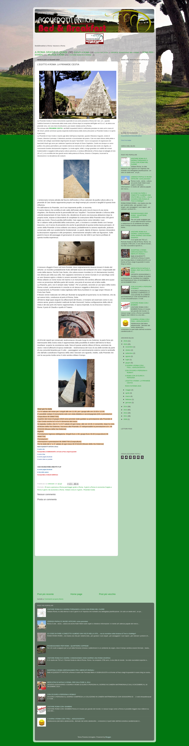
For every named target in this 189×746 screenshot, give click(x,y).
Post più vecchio (107, 594)
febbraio (128, 399)
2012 (126, 413)
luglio (127, 359)
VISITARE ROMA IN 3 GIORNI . (80, 55)
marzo (127, 396)
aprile (127, 393)
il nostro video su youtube (44, 459)
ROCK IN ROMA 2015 (133, 386)
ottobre (128, 350)
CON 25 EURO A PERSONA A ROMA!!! (61, 694)
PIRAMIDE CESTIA (56, 128)
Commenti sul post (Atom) (53, 599)
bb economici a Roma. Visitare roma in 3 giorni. (65, 490)
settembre (129, 353)
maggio (128, 390)
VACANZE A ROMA (55, 55)
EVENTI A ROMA (81, 52)
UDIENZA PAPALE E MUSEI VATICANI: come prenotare (141, 178)
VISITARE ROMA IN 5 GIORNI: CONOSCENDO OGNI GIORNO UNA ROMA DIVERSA (141, 234)
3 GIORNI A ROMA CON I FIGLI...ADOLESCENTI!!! (140, 320)
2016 (126, 341)
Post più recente (45, 594)
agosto (128, 356)
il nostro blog (41, 454)
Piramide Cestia (89, 490)
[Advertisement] (76, 574)
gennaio (128, 402)
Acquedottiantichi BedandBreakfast (131, 136)
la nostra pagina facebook (44, 456)
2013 (126, 410)
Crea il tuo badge (126, 140)
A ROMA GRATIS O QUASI (51, 52)
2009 (126, 419)
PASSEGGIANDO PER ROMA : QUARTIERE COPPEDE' (139, 215)
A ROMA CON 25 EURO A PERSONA (134, 377)
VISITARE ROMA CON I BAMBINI (59, 706)
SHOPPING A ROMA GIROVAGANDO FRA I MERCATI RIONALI (139, 252)
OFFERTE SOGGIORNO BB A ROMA (125, 52)
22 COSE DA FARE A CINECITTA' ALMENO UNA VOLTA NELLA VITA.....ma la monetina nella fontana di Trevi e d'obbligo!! (141, 197)
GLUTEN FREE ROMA (101, 52)
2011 (126, 416)
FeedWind (149, 93)
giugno (128, 363)
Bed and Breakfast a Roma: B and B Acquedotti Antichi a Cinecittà (70, 13)
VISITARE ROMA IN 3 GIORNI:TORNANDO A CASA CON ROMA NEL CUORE (139, 161)
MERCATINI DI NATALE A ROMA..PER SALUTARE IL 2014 (141, 270)
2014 (126, 406)
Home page (76, 594)
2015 (126, 344)
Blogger (108, 737)
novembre (129, 347)
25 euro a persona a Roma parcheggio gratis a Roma (64, 487)
